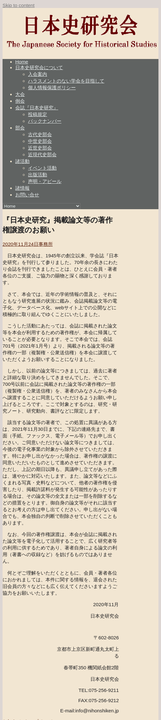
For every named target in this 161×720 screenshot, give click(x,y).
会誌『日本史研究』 (36, 107)
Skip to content (18, 5)
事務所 (45, 244)
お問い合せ (27, 194)
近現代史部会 (42, 154)
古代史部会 (40, 134)
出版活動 (37, 174)
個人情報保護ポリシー (52, 87)
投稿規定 (37, 114)
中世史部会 (40, 141)
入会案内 (37, 74)
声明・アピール (44, 181)
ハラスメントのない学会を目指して (66, 81)
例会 (20, 101)
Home (21, 61)
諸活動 (22, 161)
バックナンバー (44, 121)
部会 (20, 127)
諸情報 (22, 188)
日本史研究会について (39, 67)
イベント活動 (42, 168)
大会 (20, 94)
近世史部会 (40, 148)
